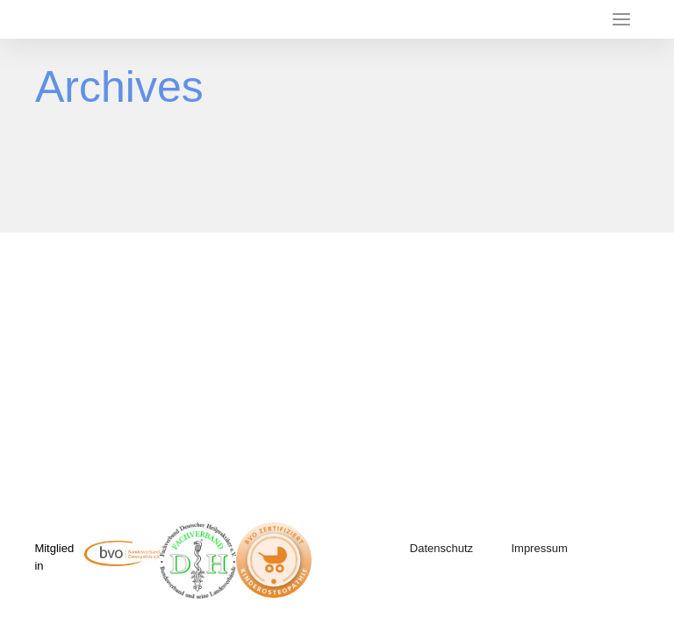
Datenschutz (441, 548)
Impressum (539, 548)
